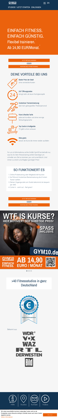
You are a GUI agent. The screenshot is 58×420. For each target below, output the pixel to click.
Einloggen (36, 7)
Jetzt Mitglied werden (29, 60)
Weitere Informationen (7, 417)
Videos (45, 401)
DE (44, 3)
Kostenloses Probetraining (29, 66)
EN (48, 3)
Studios (11, 7)
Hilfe (13, 400)
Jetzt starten (23, 7)
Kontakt (34, 400)
